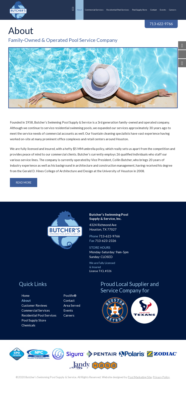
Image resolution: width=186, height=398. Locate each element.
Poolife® (69, 295)
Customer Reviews (34, 305)
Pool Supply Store (33, 320)
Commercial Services (35, 310)
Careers (68, 315)
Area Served (71, 305)
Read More (23, 182)
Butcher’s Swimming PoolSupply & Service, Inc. (108, 216)
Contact (69, 300)
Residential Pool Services (38, 315)
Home (25, 295)
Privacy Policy (161, 377)
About (26, 300)
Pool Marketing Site (140, 377)
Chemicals (28, 325)
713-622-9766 (161, 24)
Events (68, 310)
